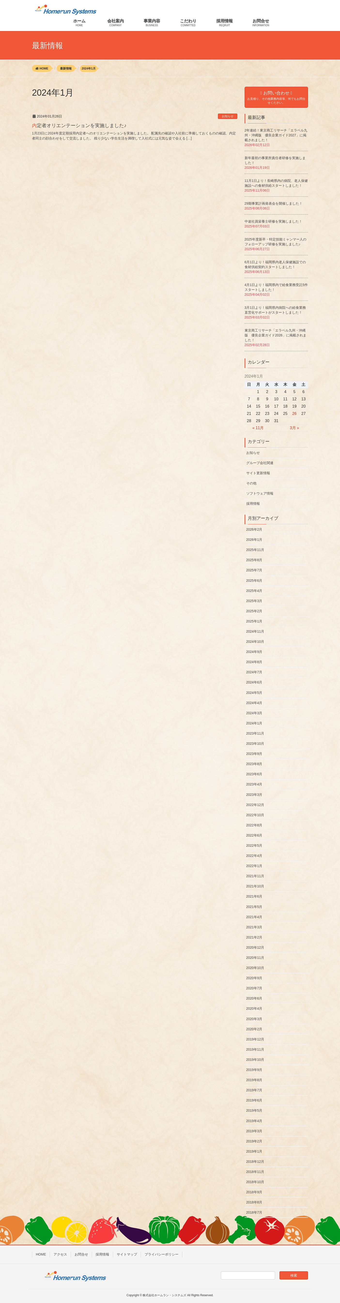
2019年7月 (254, 1090)
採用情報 (253, 503)
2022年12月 (255, 805)
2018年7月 (254, 1212)
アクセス (60, 1254)
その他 (251, 483)
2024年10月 (255, 642)
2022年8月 (254, 825)
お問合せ (81, 1254)
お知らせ (227, 116)
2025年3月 (254, 601)
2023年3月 (254, 795)
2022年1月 (254, 866)
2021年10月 (255, 886)
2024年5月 (254, 693)
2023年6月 (254, 774)
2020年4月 (254, 1008)
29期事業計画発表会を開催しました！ (274, 203)
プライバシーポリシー (161, 1254)
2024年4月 (254, 703)
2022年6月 (254, 835)
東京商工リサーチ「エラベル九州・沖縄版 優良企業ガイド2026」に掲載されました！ (275, 335)
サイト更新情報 (258, 473)
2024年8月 (254, 662)
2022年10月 (255, 815)
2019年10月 (255, 1060)
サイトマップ (127, 1254)
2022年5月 (254, 845)
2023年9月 (254, 754)
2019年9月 (254, 1070)
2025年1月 (254, 621)
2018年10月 (255, 1182)
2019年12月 (255, 1039)
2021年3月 (254, 927)
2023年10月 (255, 743)
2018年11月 (255, 1172)
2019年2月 (254, 1141)
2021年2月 (254, 937)
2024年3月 (254, 713)
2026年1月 (254, 540)
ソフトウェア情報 (259, 493)
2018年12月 (255, 1161)
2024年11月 (255, 631)
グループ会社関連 (259, 463)
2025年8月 (254, 560)
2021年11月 (255, 876)
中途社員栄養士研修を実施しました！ (273, 221)
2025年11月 (255, 550)
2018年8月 (254, 1202)
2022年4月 (254, 856)
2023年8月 (254, 764)
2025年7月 (254, 570)
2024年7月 (254, 672)
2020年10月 (255, 968)
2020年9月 (254, 978)
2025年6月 (254, 580)
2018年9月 (254, 1192)
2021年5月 (254, 907)
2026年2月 (254, 529)
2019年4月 (254, 1121)
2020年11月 (255, 958)
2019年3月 (254, 1131)
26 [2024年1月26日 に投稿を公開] (294, 413)
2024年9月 (254, 652)
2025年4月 (254, 591)
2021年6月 (254, 896)
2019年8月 (254, 1080)
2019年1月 (254, 1151)
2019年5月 (254, 1110)
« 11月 (258, 428)
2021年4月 (254, 917)
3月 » (294, 428)
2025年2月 (254, 611)
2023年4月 (254, 784)
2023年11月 (255, 733)
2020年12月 (255, 947)
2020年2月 (254, 1029)
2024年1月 (254, 723)
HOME (41, 1254)
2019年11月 (255, 1049)
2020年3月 (254, 1019)
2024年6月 (254, 682)
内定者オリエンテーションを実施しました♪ (79, 125)
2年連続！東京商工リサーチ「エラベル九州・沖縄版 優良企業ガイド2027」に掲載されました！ (276, 135)
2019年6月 (254, 1100)
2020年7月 (254, 988)
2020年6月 (254, 998)
